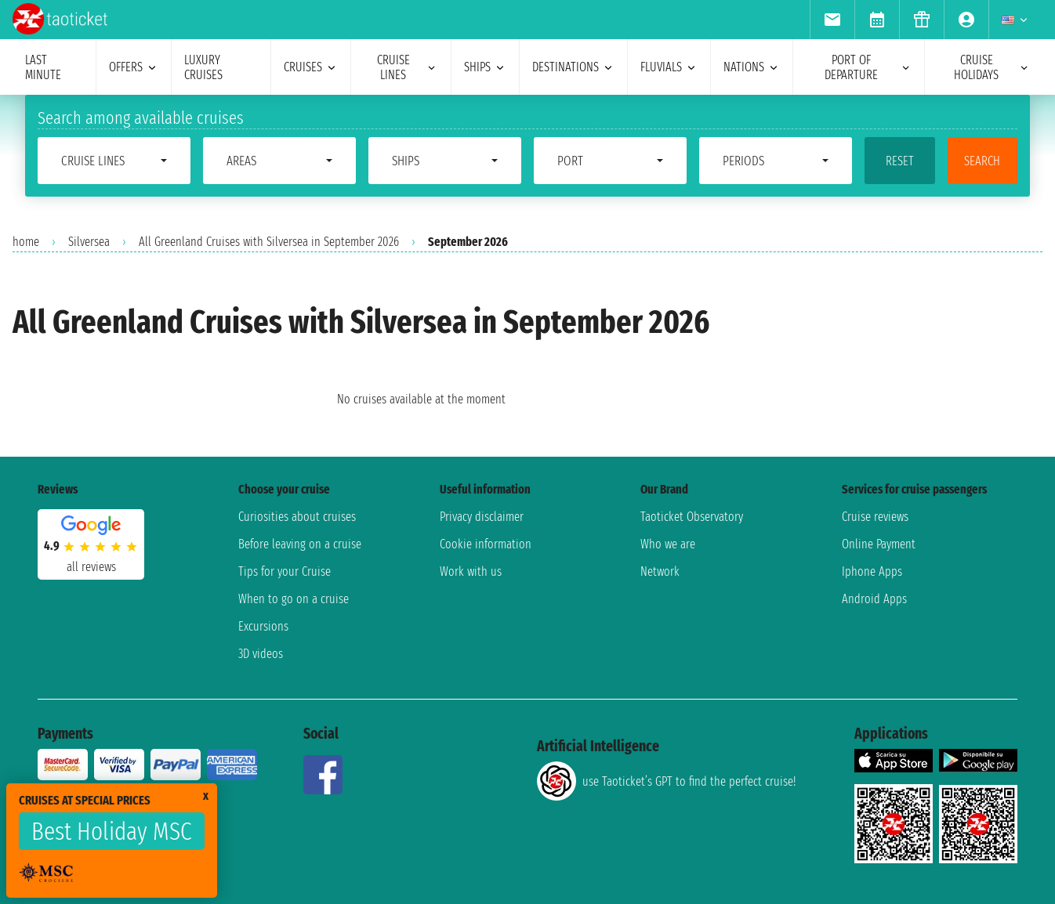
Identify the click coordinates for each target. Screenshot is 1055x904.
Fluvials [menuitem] (669, 67)
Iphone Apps (872, 571)
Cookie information (485, 544)
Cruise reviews (875, 516)
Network (660, 571)
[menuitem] (832, 19)
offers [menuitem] (133, 67)
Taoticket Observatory (691, 516)
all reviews (91, 566)
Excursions (263, 626)
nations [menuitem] (751, 67)
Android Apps (874, 598)
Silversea (89, 241)
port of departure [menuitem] (868, 67)
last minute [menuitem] (43, 67)
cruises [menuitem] (311, 67)
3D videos (260, 653)
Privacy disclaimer (482, 516)
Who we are (667, 544)
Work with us (471, 571)
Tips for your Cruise (284, 571)
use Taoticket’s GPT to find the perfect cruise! (666, 781)
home (26, 241)
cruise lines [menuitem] (407, 67)
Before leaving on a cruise (299, 544)
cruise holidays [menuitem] (992, 67)
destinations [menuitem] (573, 67)
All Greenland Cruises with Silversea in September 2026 (269, 241)
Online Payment (878, 544)
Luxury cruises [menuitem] (203, 67)
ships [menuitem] (485, 67)
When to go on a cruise (293, 598)
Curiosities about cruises (297, 516)
